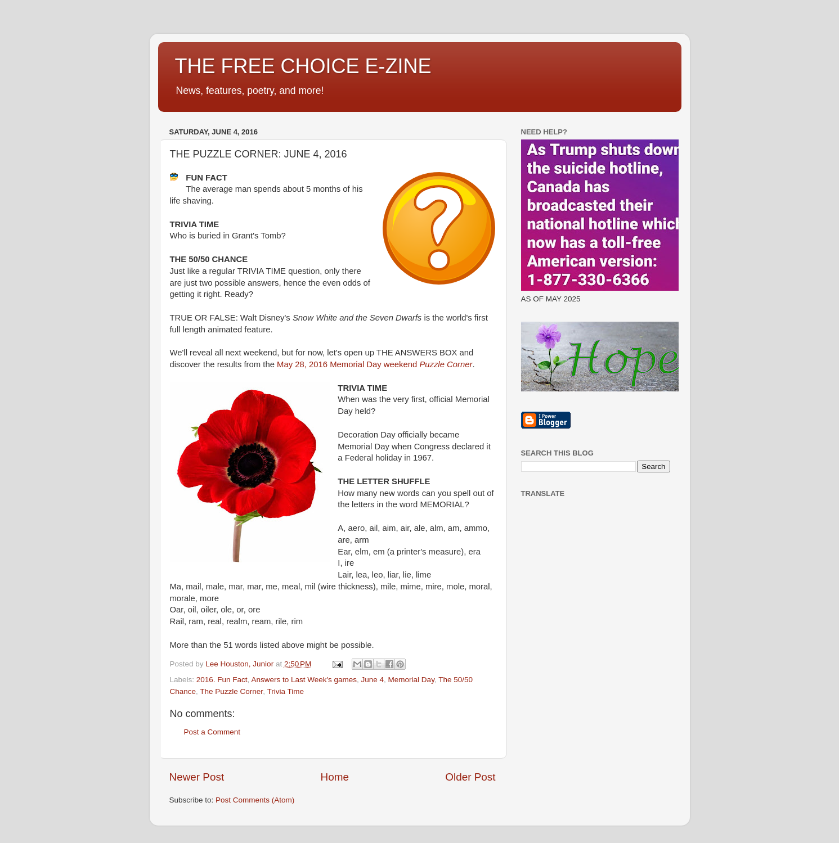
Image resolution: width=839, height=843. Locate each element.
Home (335, 777)
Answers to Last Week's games (304, 679)
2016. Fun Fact (222, 679)
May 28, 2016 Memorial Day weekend (374, 364)
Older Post (470, 777)
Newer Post (197, 777)
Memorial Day (411, 679)
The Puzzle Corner (231, 691)
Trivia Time (285, 691)
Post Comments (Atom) (255, 800)
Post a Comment (212, 732)
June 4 (372, 679)
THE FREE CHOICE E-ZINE (303, 66)
